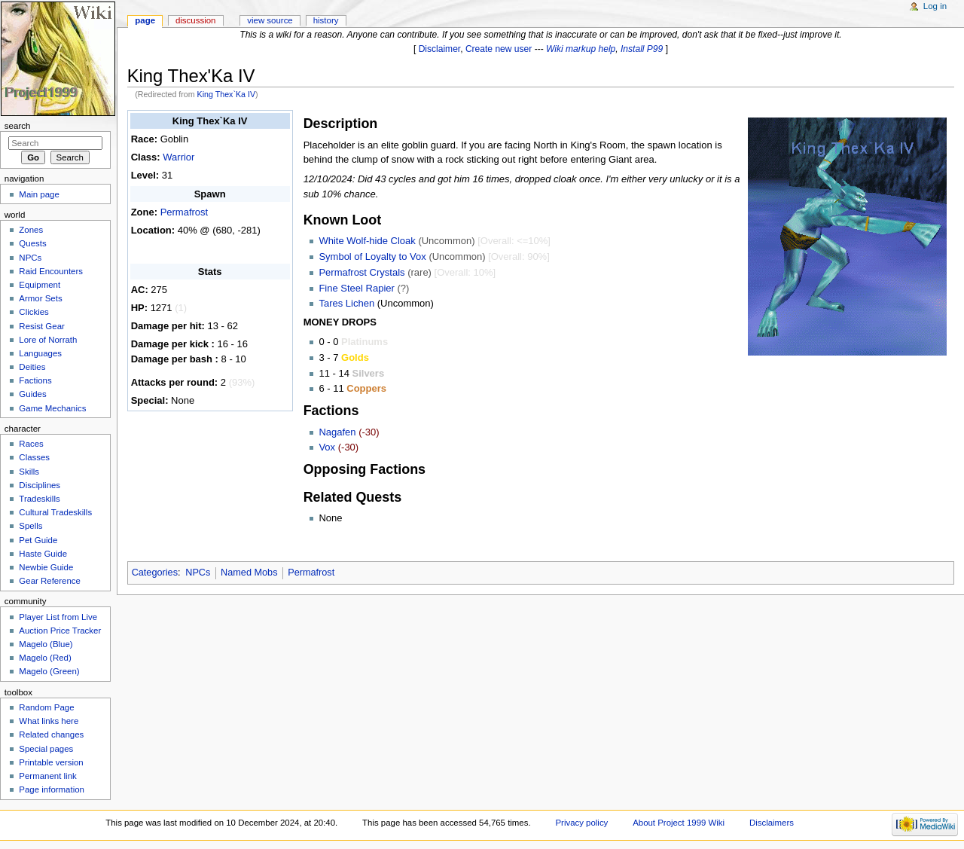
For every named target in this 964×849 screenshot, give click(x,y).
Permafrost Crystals (361, 272)
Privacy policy (581, 822)
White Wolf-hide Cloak (367, 240)
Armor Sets (40, 298)
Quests (32, 243)
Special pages (46, 748)
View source (269, 20)
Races (31, 443)
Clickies (33, 311)
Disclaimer (440, 49)
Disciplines (39, 485)
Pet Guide (38, 540)
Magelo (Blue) (45, 644)
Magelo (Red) (45, 657)
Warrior (178, 157)
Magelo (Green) (49, 671)
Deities (32, 366)
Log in (935, 6)
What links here (48, 720)
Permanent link (47, 775)
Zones (31, 229)
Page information (51, 789)
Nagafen (337, 432)
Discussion (195, 20)
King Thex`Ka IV (226, 94)
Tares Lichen (346, 303)
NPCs (197, 572)
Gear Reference (50, 580)
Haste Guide (43, 553)
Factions (35, 380)
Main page (39, 194)
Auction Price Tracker (60, 630)
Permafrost (184, 212)
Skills (29, 471)
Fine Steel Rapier (356, 288)
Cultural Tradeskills (55, 512)
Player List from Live (58, 616)
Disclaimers (771, 822)
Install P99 (642, 49)
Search (18, 125)
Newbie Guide (46, 567)
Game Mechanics (52, 408)
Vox (327, 447)
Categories (155, 572)
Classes (34, 457)
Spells (30, 525)
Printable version (51, 762)
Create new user (498, 49)
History (326, 20)
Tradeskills (39, 498)
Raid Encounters (51, 271)
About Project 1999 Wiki (679, 822)
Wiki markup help (580, 49)
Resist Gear (41, 326)
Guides (32, 394)
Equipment (39, 284)
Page (145, 20)
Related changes (51, 734)
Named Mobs (249, 572)
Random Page (46, 707)
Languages (40, 353)
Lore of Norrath (48, 339)
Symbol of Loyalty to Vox (372, 256)
